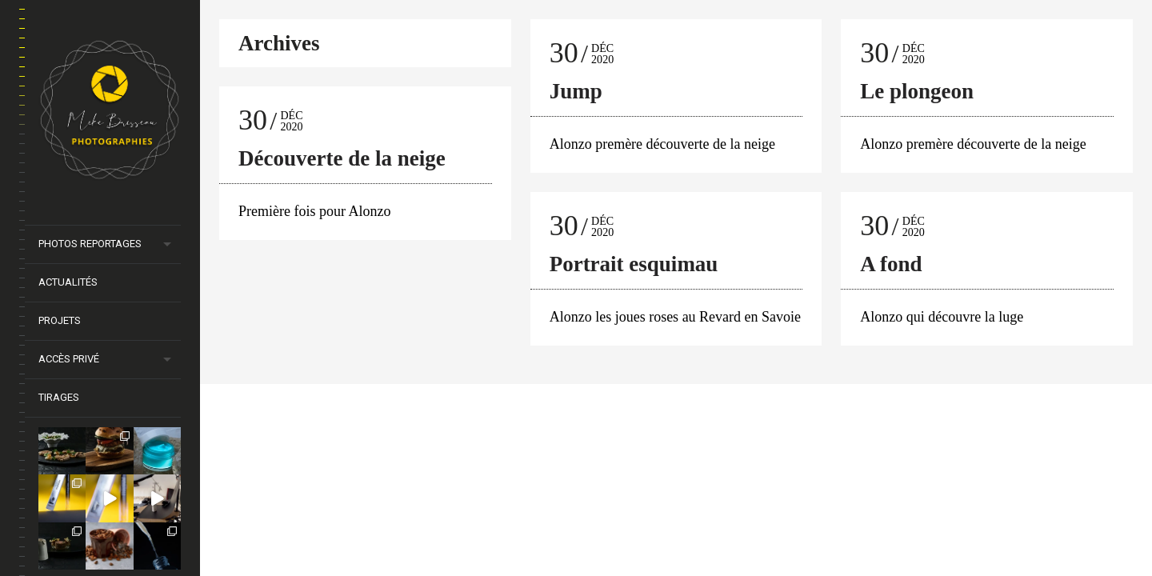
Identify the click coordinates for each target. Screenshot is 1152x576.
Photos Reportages (90, 244)
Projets (59, 320)
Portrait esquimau (634, 264)
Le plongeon (917, 91)
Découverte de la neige (342, 158)
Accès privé (68, 359)
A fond (891, 264)
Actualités (68, 282)
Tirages (58, 397)
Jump (576, 91)
